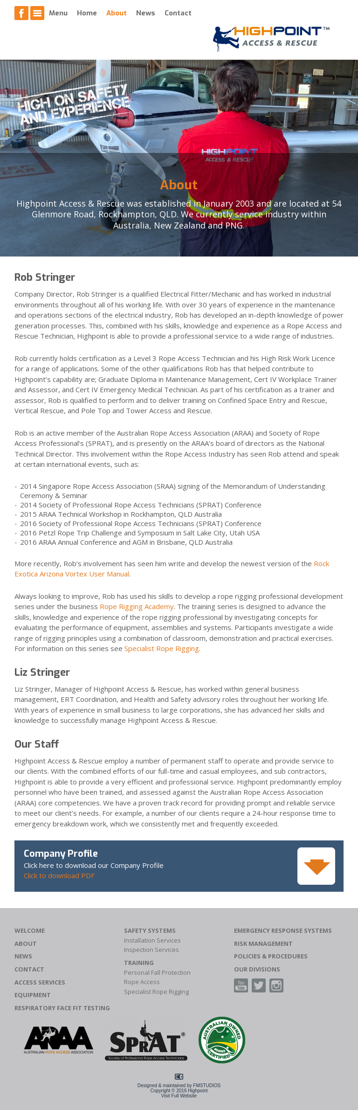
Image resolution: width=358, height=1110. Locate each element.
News (145, 13)
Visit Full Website (179, 1095)
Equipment (32, 995)
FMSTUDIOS (206, 1085)
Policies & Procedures (271, 956)
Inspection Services (151, 950)
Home (87, 13)
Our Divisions (257, 969)
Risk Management (263, 944)
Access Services (39, 982)
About (116, 13)
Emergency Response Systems (283, 931)
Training (139, 963)
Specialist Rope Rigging (161, 648)
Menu (58, 13)
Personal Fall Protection (157, 973)
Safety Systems (150, 931)
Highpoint (197, 1090)
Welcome (29, 931)
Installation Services (152, 940)
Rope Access (142, 982)
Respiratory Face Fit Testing (62, 1008)
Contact (178, 13)
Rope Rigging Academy (137, 606)
